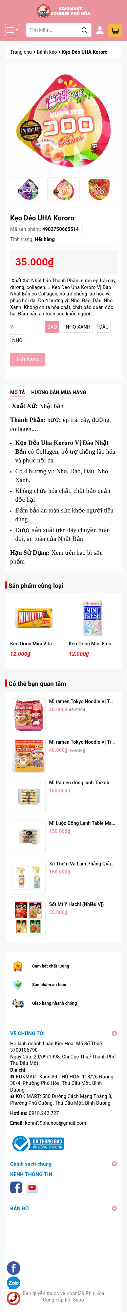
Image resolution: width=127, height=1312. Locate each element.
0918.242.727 (44, 1113)
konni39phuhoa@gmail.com (55, 1123)
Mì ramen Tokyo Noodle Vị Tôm (83, 701)
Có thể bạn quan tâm (37, 683)
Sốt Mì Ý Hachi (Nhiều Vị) (76, 904)
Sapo (78, 1300)
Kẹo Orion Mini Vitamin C (37, 643)
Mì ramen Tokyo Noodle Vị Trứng (84, 742)
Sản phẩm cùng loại (35, 585)
